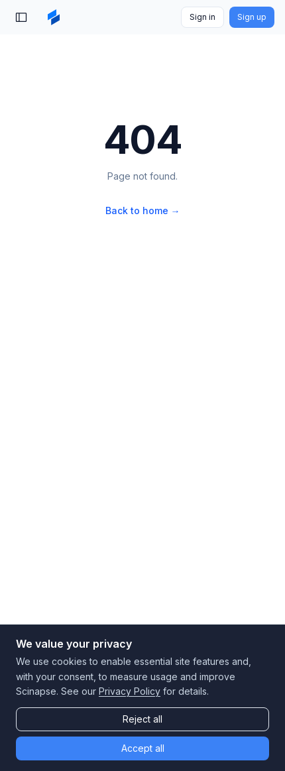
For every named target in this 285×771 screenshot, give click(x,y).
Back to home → (142, 210)
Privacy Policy (129, 691)
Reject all (142, 719)
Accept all (142, 748)
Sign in (202, 17)
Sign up (251, 17)
